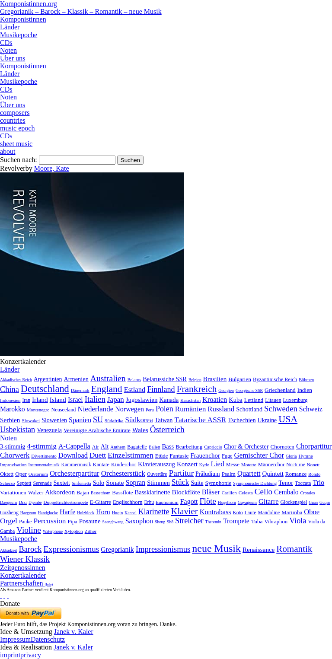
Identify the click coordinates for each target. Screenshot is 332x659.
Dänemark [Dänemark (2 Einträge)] (80, 390)
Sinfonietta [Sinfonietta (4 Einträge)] (81, 483)
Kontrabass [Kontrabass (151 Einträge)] (215, 512)
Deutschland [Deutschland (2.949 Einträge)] (45, 388)
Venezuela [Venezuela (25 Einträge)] (49, 430)
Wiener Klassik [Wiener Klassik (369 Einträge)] (25, 558)
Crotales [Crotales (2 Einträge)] (307, 492)
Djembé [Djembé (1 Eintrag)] (35, 502)
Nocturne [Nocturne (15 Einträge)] (295, 465)
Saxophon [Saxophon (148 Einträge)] (139, 521)
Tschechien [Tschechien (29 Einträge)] (241, 420)
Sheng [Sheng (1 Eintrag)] (160, 521)
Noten (8, 50)
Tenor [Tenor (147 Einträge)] (285, 482)
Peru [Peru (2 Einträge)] (150, 409)
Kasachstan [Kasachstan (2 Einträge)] (190, 400)
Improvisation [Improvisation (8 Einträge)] (13, 464)
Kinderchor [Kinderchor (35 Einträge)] (123, 465)
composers (14, 112)
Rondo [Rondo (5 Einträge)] (314, 474)
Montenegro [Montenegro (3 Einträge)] (38, 409)
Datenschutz (48, 639)
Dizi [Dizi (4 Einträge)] (23, 502)
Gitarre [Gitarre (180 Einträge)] (269, 501)
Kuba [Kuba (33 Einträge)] (236, 399)
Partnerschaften (26, 583)
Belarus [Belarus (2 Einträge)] (134, 379)
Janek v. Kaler (73, 631)
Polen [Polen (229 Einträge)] (164, 408)
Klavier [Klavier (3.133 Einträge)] (184, 511)
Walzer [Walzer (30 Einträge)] (35, 493)
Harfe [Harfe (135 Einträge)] (67, 512)
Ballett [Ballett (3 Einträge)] (154, 447)
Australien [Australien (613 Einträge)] (108, 378)
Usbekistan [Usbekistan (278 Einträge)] (17, 429)
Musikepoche (18, 34)
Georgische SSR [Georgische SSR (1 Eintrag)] (249, 390)
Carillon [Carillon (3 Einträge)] (229, 492)
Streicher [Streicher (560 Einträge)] (189, 520)
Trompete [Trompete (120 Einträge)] (236, 521)
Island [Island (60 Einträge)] (58, 399)
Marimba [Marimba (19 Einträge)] (291, 512)
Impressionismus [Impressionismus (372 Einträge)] (163, 549)
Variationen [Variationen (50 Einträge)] (13, 492)
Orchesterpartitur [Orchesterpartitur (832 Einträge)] (74, 473)
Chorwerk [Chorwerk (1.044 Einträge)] (14, 455)
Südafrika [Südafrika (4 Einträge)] (114, 420)
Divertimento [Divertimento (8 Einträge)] (44, 455)
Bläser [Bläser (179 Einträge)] (211, 492)
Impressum (15, 639)
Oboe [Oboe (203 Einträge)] (311, 512)
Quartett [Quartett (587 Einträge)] (249, 473)
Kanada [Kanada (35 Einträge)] (169, 399)
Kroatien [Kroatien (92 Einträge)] (214, 399)
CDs (6, 42)
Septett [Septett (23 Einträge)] (23, 483)
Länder (9, 27)
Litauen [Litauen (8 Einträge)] (273, 400)
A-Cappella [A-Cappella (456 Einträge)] (74, 446)
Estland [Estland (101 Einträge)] (135, 389)
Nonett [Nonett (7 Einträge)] (313, 464)
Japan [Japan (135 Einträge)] (115, 399)
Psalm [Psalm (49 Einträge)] (229, 474)
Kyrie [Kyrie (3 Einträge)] (204, 464)
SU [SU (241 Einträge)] (98, 419)
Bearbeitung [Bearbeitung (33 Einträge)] (189, 447)
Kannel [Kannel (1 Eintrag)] (130, 512)
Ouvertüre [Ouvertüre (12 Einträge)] (157, 474)
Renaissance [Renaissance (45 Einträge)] (259, 549)
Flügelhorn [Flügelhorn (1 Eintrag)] (227, 502)
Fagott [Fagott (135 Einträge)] (189, 501)
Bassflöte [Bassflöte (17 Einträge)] (122, 492)
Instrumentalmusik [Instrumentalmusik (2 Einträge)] (44, 464)
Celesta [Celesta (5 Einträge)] (246, 492)
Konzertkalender (23, 575)
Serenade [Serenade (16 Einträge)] (42, 483)
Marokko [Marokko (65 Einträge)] (12, 409)
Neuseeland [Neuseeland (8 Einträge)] (63, 410)
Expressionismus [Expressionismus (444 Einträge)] (71, 549)
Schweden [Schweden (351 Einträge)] (280, 408)
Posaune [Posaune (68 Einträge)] (90, 521)
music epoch (17, 128)
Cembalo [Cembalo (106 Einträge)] (286, 492)
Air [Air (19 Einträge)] (95, 447)
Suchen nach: (18, 159)
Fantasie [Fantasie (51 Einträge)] (178, 455)
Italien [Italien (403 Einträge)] (95, 399)
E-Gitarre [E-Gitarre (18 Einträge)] (100, 502)
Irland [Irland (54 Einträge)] (40, 399)
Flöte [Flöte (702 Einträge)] (208, 501)
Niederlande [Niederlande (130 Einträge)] (95, 409)
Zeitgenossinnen (22, 567)
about (8, 151)
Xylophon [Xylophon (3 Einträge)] (73, 531)
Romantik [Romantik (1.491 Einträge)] (294, 549)
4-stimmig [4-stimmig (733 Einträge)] (41, 446)
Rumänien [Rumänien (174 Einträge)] (190, 408)
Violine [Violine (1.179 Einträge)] (28, 530)
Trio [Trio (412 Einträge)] (318, 482)
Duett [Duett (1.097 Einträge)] (97, 455)
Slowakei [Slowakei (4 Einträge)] (31, 420)
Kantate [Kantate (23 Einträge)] (101, 465)
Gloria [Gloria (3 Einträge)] (291, 456)
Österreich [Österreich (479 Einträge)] (167, 429)
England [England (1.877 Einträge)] (106, 389)
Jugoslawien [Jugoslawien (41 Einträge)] (142, 399)
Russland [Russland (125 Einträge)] (221, 409)
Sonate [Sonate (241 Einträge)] (115, 482)
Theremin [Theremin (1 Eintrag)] (213, 521)
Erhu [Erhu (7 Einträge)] (149, 502)
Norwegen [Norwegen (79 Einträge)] (129, 409)
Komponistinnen (23, 19)
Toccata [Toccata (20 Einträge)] (303, 483)
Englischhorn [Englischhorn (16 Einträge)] (128, 502)
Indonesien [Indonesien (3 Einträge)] (10, 400)
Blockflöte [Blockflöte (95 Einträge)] (186, 492)
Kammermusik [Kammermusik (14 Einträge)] (76, 465)
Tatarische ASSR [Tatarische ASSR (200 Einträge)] (200, 419)
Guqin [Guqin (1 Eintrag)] (324, 502)
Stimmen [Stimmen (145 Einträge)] (158, 482)
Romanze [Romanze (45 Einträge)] (295, 474)
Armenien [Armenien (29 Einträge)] (76, 379)
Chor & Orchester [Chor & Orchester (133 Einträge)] (246, 446)
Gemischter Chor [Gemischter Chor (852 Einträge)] (259, 455)
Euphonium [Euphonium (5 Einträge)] (167, 502)
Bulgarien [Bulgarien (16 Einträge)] (239, 379)
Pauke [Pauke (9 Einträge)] (25, 522)
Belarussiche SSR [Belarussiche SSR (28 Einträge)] (165, 379)
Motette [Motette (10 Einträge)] (248, 464)
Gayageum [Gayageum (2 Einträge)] (247, 502)
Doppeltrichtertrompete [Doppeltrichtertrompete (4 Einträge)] (65, 502)
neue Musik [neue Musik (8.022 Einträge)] (216, 548)
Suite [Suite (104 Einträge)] (197, 482)
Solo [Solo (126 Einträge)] (98, 482)
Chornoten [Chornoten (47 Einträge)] (282, 446)
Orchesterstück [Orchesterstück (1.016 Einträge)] (123, 473)
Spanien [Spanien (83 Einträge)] (80, 419)
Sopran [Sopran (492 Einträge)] (136, 482)
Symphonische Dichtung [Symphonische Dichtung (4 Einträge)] (255, 483)
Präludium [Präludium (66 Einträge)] (207, 474)
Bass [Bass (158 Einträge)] (168, 446)
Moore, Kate (51, 168)
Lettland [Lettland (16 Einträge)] (253, 400)
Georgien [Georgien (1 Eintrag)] (226, 390)
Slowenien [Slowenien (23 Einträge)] (54, 420)
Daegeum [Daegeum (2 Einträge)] (8, 502)
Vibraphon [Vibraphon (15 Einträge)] (275, 522)
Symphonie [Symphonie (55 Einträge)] (218, 483)
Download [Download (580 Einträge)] (73, 455)
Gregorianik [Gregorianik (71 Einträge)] (117, 549)
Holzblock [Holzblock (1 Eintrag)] (85, 512)
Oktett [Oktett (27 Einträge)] (6, 474)
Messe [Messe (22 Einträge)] (232, 465)
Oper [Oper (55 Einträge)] (21, 474)
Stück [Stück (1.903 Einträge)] (180, 482)
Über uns (12, 58)
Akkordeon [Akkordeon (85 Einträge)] (60, 492)
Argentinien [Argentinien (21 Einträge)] (48, 379)
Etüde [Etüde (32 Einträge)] (161, 456)
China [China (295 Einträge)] (9, 389)
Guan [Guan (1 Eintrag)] (313, 502)
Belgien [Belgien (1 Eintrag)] (194, 379)
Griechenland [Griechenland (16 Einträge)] (280, 390)
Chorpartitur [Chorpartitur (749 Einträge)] (314, 446)
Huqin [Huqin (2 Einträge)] (117, 512)
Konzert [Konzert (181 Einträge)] (187, 464)
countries (13, 120)
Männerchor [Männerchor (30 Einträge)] (271, 465)
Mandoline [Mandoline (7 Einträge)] (269, 513)
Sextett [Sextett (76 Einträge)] (62, 483)
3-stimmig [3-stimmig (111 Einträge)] (12, 446)
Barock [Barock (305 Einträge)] (30, 549)
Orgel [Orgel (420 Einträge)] (8, 520)
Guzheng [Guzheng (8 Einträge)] (9, 512)
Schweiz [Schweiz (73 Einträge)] (310, 409)
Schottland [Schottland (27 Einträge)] (249, 409)
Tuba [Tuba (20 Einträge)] (257, 521)
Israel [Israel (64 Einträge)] (75, 399)
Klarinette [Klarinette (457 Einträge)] (153, 511)
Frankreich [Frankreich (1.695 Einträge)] (197, 389)
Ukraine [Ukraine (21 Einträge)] (267, 420)
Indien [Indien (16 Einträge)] (304, 390)
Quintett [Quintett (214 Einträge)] (273, 473)
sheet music (16, 143)
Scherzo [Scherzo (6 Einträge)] (7, 483)
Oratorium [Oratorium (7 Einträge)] (38, 474)
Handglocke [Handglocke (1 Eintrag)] (48, 512)
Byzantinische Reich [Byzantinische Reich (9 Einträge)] (275, 379)
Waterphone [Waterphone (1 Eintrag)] (53, 531)
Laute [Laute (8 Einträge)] (250, 512)
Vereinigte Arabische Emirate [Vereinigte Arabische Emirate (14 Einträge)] (97, 430)
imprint (10, 655)
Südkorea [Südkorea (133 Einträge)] (139, 420)
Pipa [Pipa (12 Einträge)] (72, 522)
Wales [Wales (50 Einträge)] (140, 429)
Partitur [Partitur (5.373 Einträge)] (181, 473)
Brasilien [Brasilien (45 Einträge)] (215, 379)
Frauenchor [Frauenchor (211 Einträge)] (205, 455)
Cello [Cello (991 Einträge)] (263, 491)
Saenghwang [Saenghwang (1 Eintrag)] (113, 521)
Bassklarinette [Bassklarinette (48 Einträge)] (152, 492)
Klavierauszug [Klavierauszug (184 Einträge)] (156, 464)
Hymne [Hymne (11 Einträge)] (305, 455)
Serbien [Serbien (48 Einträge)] (10, 419)
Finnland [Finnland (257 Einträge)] (161, 389)
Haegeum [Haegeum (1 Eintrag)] (28, 512)
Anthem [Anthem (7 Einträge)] (117, 446)
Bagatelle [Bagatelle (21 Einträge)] (137, 447)
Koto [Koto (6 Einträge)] (238, 512)
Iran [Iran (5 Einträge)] (26, 400)
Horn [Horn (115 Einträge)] (103, 512)
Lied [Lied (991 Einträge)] (217, 464)
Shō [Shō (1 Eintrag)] (170, 521)
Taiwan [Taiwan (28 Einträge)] (164, 420)
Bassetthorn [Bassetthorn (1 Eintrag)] (100, 492)
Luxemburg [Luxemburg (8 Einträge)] (295, 400)
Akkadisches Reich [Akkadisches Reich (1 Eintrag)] (16, 379)
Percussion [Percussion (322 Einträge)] (49, 521)
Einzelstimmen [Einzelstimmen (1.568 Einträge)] (130, 455)
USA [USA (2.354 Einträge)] (287, 419)
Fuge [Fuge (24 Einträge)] (227, 456)
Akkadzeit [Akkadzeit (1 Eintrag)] (8, 550)
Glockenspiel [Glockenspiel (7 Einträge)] (294, 502)
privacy (30, 655)
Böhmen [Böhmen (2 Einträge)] (306, 379)
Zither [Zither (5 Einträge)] (91, 531)
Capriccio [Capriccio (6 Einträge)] (213, 446)
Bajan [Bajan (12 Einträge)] (83, 493)
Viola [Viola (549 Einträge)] (297, 520)
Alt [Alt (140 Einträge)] (105, 446)
